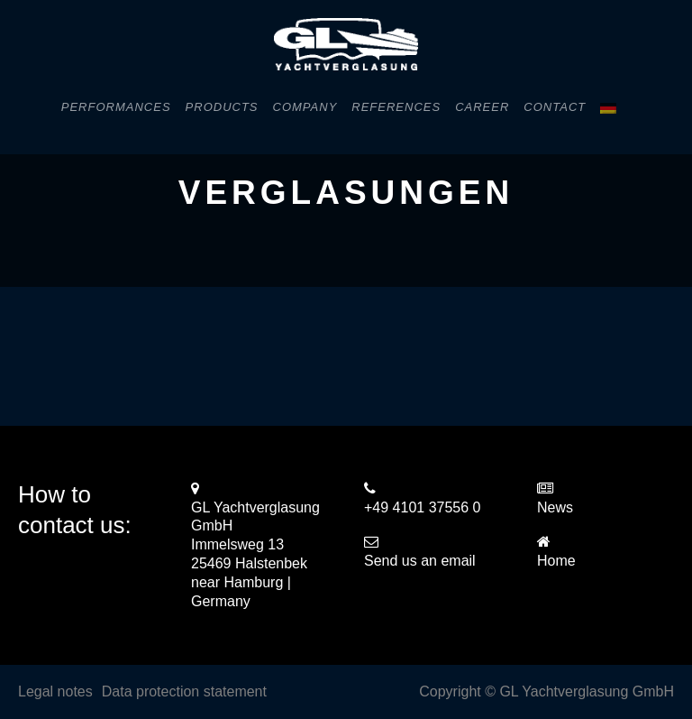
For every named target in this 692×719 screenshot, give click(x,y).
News (555, 507)
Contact (555, 107)
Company (305, 107)
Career (482, 107)
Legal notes (55, 691)
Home (556, 560)
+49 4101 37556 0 (422, 507)
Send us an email (420, 560)
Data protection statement (184, 691)
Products (222, 107)
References (396, 107)
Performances (116, 107)
